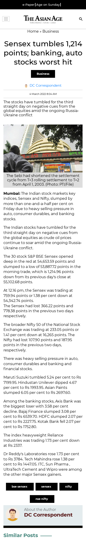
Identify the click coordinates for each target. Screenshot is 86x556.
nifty (68, 486)
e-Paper (28, 4)
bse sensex (20, 486)
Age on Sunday (48, 4)
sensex (46, 486)
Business (43, 73)
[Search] (81, 19)
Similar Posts (20, 535)
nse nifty (42, 499)
